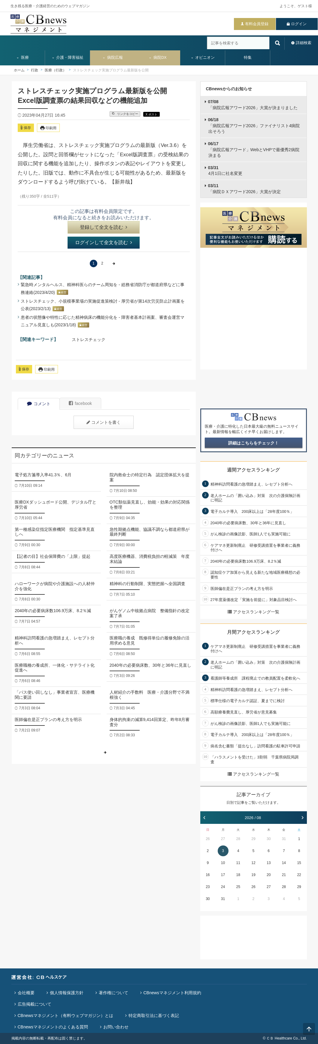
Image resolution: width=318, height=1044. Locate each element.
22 (299, 875)
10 (223, 863)
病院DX (157, 57)
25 (238, 887)
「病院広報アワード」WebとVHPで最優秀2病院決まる (253, 149)
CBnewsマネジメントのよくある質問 (53, 1027)
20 (269, 875)
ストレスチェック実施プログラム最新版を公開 (111, 70)
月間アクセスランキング (253, 632)
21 (284, 875)
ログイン (299, 24)
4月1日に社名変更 (225, 170)
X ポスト (151, 114)
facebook (80, 403)
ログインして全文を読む (103, 242)
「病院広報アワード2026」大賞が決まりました (253, 104)
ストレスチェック (88, 339)
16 (208, 875)
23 (208, 887)
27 (223, 839)
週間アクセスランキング (253, 469)
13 (269, 863)
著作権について (113, 992)
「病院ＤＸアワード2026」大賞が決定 (244, 188)
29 (253, 839)
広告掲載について (34, 1004)
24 (223, 887)
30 (269, 839)
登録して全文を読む (103, 227)
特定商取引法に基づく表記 (154, 1015)
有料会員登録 (256, 24)
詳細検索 (303, 42)
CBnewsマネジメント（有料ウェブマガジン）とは (65, 1015)
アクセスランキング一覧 (253, 611)
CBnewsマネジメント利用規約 (172, 992)
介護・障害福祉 (68, 57)
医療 (22, 57)
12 (253, 863)
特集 (248, 57)
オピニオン (203, 57)
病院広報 (112, 57)
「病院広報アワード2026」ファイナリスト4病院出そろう (254, 125)
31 (284, 839)
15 (299, 863)
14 (284, 863)
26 (208, 839)
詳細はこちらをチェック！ (253, 443)
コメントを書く (103, 422)
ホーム (19, 70)
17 (223, 875)
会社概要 (26, 992)
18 (238, 875)
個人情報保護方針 (66, 992)
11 (238, 863)
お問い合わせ (116, 1027)
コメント (38, 403)
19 (253, 875)
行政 (34, 70)
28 (238, 839)
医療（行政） (55, 70)
